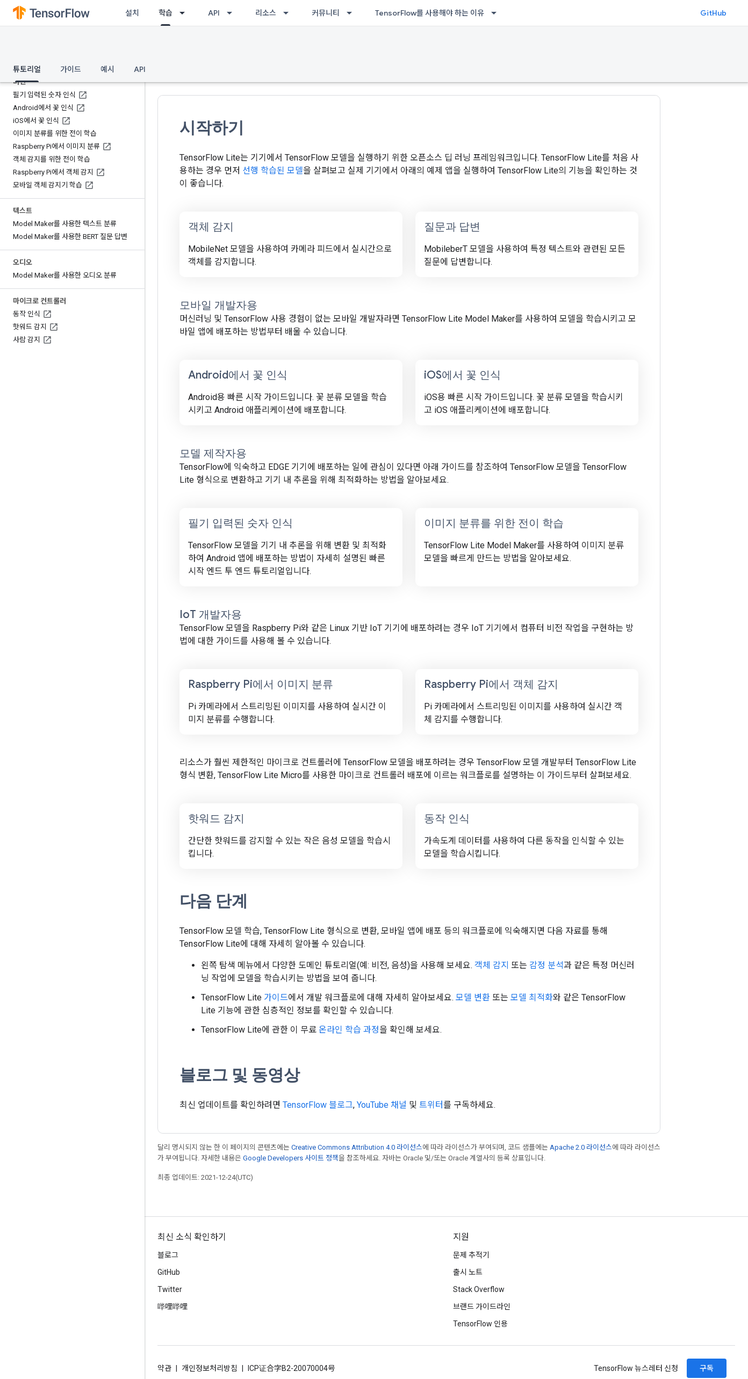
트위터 (431, 1105)
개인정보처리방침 (210, 1368)
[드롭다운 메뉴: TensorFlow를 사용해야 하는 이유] (497, 13)
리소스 (265, 13)
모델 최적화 (531, 997)
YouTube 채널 (382, 1105)
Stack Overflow (479, 1289)
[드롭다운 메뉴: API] (233, 13)
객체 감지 (491, 965)
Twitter (169, 1289)
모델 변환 (473, 997)
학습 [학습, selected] (165, 13)
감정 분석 (546, 965)
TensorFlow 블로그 (318, 1105)
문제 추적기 (471, 1255)
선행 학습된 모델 (272, 170)
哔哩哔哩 (172, 1306)
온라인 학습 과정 (349, 1030)
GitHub (713, 13)
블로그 (167, 1255)
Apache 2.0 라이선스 (581, 1147)
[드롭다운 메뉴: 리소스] (289, 13)
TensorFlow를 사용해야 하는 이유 (429, 13)
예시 (107, 69)
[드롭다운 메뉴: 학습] (185, 13)
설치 (132, 13)
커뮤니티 (326, 13)
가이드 (70, 69)
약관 (164, 1368)
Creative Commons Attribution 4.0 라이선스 (356, 1147)
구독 (707, 1368)
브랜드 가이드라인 (481, 1306)
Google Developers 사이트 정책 (291, 1158)
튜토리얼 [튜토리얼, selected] (27, 69)
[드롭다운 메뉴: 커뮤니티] (352, 13)
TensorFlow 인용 (480, 1323)
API (214, 13)
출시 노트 (468, 1272)
